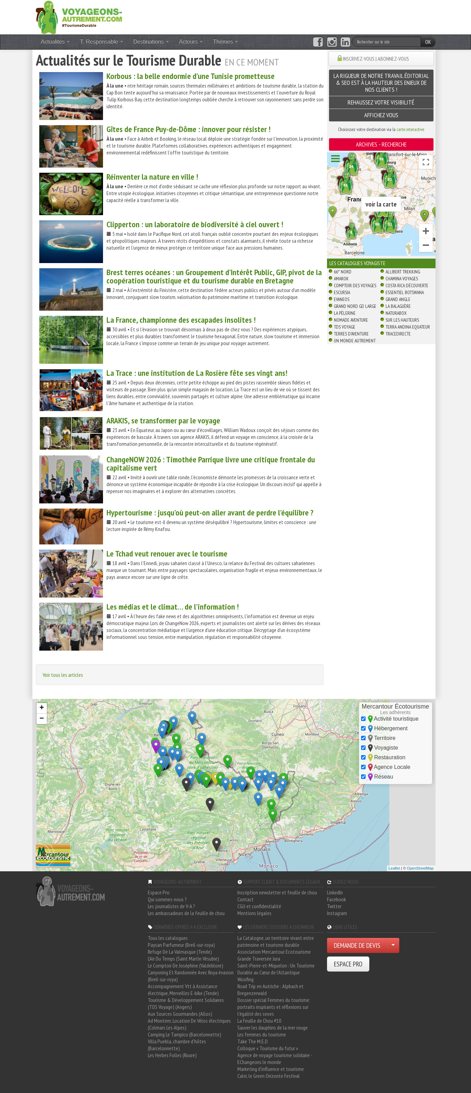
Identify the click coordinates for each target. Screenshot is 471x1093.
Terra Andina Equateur (408, 327)
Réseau (377, 777)
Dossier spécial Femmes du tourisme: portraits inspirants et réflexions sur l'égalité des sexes (273, 1006)
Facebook (336, 899)
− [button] (41, 719)
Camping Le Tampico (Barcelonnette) (184, 1034)
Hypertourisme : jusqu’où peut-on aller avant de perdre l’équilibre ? (210, 512)
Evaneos (341, 299)
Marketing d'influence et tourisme (270, 1068)
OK (428, 41)
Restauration (383, 758)
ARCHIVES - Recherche (381, 144)
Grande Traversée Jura (258, 958)
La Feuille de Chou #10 (259, 1020)
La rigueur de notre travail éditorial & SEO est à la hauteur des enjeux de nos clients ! (381, 82)
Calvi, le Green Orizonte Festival (268, 1075)
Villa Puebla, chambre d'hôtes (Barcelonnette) (177, 1045)
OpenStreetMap (420, 868)
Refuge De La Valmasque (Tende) (180, 951)
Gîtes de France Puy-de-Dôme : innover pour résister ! (188, 129)
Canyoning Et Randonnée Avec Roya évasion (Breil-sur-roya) (191, 976)
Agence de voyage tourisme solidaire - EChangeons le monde (274, 1058)
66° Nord (342, 272)
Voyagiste (379, 748)
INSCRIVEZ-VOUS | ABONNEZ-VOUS (376, 58)
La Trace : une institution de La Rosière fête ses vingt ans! (196, 373)
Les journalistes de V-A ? (171, 906)
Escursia (342, 292)
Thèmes (225, 41)
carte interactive (410, 129)
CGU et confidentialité (259, 906)
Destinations (151, 41)
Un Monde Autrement (355, 341)
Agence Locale (385, 767)
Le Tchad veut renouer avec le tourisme (166, 553)
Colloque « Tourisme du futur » (267, 1048)
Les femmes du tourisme (261, 1034)
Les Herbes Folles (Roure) (172, 1055)
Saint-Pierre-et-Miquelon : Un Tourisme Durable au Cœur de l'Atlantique (276, 969)
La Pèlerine (345, 313)
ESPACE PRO (348, 964)
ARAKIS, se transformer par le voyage (163, 420)
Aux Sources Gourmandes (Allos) (180, 1013)
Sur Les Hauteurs (402, 320)
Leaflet (394, 868)
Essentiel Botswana (405, 292)
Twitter (334, 906)
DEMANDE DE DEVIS (357, 945)
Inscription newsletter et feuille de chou (277, 892)
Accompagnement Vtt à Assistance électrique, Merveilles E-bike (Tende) (183, 989)
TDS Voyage (344, 327)
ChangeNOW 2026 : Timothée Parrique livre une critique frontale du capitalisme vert (210, 463)
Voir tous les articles (63, 674)
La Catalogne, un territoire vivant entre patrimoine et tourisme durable (275, 941)
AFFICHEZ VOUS (381, 115)
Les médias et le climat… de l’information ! (172, 606)
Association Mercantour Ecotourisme (274, 951)
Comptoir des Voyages (355, 285)
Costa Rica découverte (407, 285)
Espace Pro (159, 892)
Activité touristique (390, 719)
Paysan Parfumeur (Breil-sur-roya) (181, 944)
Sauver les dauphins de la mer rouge (272, 1027)
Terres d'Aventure (351, 334)
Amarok (341, 278)
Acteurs (191, 41)
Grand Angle (398, 299)
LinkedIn (335, 892)
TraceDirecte (398, 334)
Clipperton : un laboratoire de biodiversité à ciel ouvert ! (194, 224)
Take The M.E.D (252, 1041)
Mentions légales (254, 913)
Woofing (245, 979)
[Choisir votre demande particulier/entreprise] (393, 945)
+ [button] (41, 708)
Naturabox (396, 313)
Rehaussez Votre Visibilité (381, 102)
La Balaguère (398, 306)
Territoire (378, 738)
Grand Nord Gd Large (355, 306)
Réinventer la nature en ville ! (152, 176)
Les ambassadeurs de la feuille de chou (186, 913)
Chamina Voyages (402, 278)
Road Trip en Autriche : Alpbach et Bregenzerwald (270, 989)
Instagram (337, 913)
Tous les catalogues (168, 937)
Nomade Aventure (351, 320)
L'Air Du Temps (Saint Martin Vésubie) (183, 958)
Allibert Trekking (403, 272)
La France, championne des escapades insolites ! (181, 319)
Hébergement (384, 729)
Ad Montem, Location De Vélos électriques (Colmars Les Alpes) (189, 1024)
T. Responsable (101, 41)
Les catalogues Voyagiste (357, 263)
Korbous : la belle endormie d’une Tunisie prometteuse (190, 76)
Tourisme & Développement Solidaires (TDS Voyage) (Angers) (186, 1003)
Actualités (55, 41)
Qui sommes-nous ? (167, 899)
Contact (245, 899)
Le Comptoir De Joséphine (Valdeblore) (185, 965)
